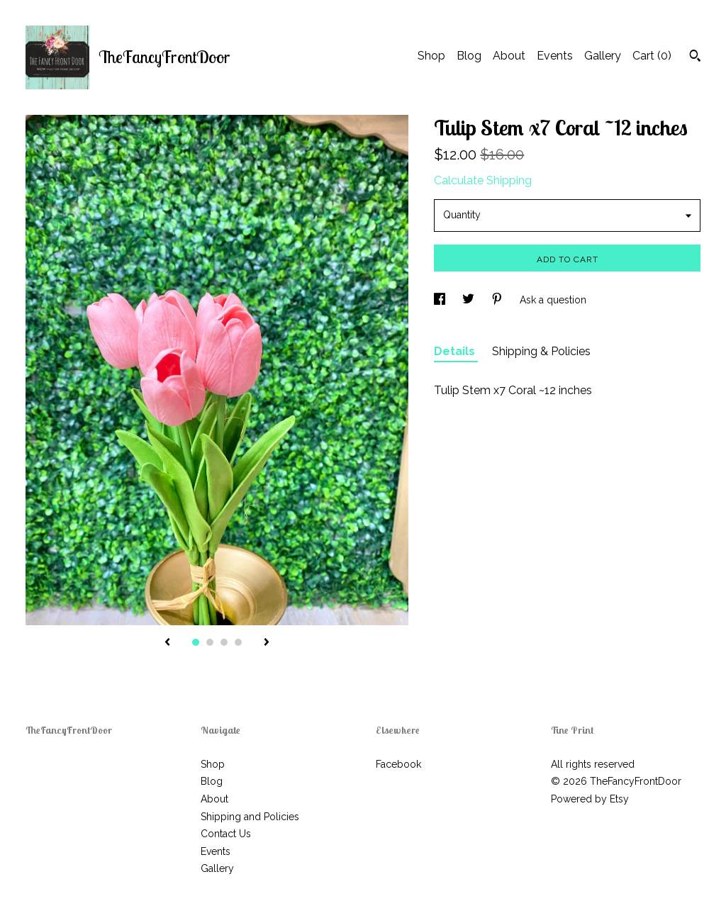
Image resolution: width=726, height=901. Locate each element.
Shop (431, 55)
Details (456, 351)
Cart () (651, 55)
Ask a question (553, 300)
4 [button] (238, 642)
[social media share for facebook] (441, 300)
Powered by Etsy (590, 799)
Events (555, 55)
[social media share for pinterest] (498, 300)
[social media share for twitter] (469, 300)
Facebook (398, 764)
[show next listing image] (266, 643)
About (509, 55)
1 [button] (195, 642)
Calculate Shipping (483, 180)
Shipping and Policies (250, 816)
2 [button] (209, 642)
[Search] (695, 57)
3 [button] (224, 642)
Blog (469, 55)
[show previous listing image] (167, 643)
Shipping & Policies (541, 351)
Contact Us (226, 833)
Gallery (602, 55)
